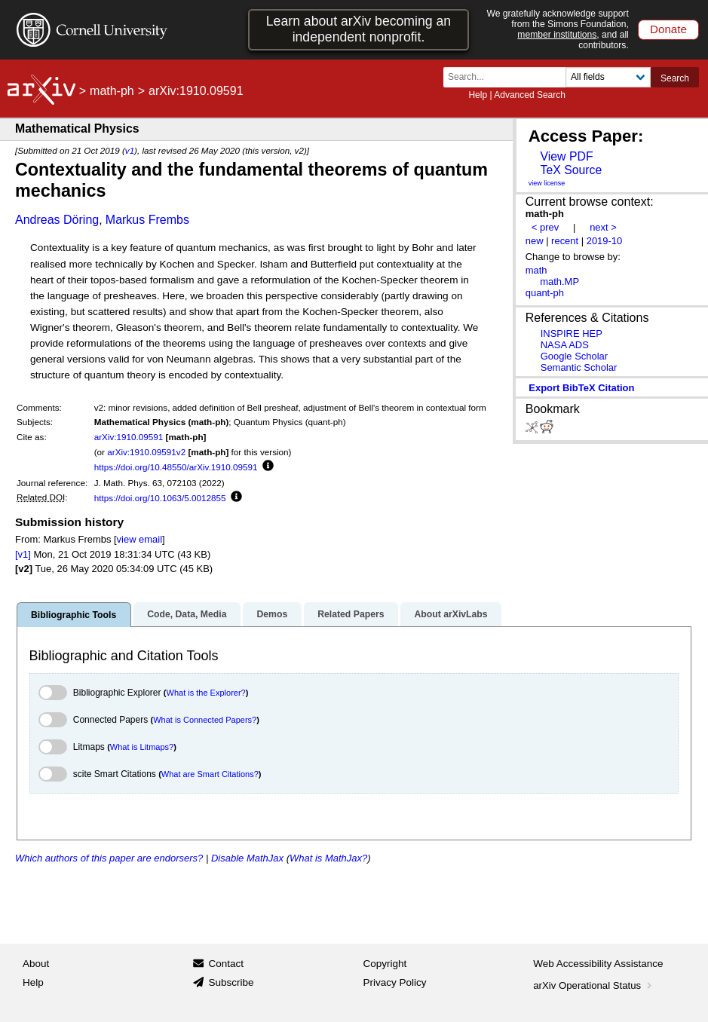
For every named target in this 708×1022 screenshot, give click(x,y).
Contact (226, 963)
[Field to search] (608, 77)
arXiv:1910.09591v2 (146, 452)
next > (603, 227)
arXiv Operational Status (593, 985)
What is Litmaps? (141, 746)
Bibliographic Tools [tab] (73, 615)
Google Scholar (574, 356)
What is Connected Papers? (204, 719)
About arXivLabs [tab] (450, 614)
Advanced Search (529, 95)
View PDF (566, 156)
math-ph (112, 90)
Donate (668, 29)
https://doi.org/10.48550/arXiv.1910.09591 (176, 467)
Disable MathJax (247, 858)
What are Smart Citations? (210, 774)
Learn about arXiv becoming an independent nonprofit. (358, 29)
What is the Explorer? (206, 692)
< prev (545, 227)
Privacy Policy (395, 982)
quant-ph (545, 292)
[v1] (23, 554)
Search (674, 78)
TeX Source (571, 170)
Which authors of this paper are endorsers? (109, 858)
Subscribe (230, 982)
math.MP (559, 281)
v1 (129, 150)
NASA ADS (565, 344)
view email (139, 539)
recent (564, 240)
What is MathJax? (328, 858)
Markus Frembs (147, 219)
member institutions (556, 34)
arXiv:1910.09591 (129, 437)
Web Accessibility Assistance (598, 963)
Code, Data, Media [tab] (186, 614)
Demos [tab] (271, 614)
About (36, 963)
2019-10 (605, 240)
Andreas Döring (57, 219)
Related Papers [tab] (350, 614)
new (535, 240)
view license (547, 183)
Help (477, 95)
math (536, 270)
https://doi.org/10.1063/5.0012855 (160, 498)
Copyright (385, 963)
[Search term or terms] (509, 77)
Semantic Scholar (579, 367)
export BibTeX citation (581, 387)
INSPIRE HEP (571, 333)
